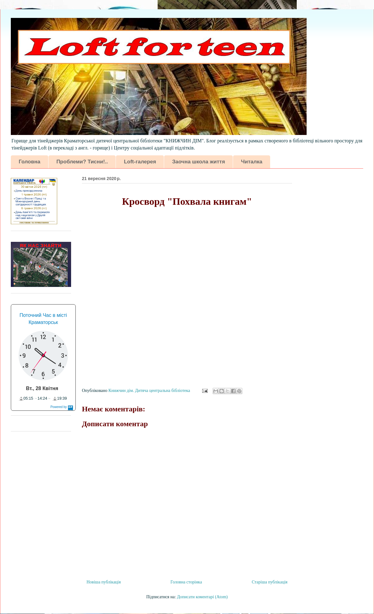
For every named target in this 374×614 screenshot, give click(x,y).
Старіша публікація (269, 582)
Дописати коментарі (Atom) (202, 597)
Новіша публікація (104, 582)
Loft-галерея (140, 162)
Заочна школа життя (198, 162)
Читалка (251, 162)
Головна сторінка (186, 582)
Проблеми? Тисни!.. (82, 162)
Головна (29, 162)
